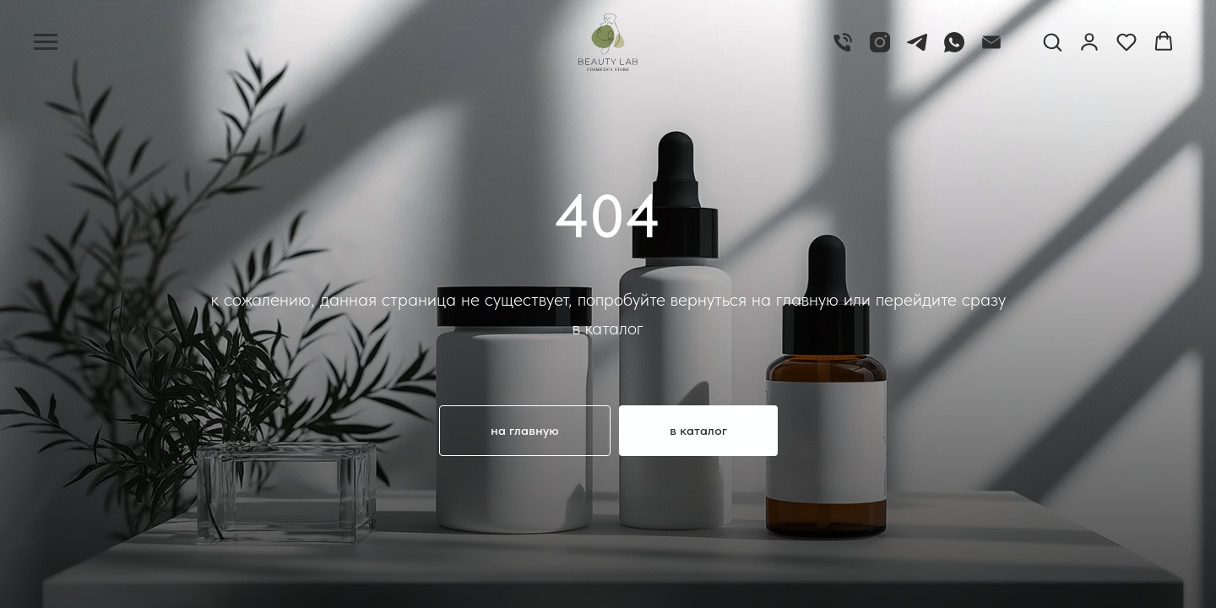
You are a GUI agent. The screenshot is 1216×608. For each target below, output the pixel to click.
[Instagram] (880, 50)
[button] (1052, 41)
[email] (991, 50)
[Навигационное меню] (45, 42)
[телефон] (842, 50)
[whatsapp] (954, 50)
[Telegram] (917, 50)
